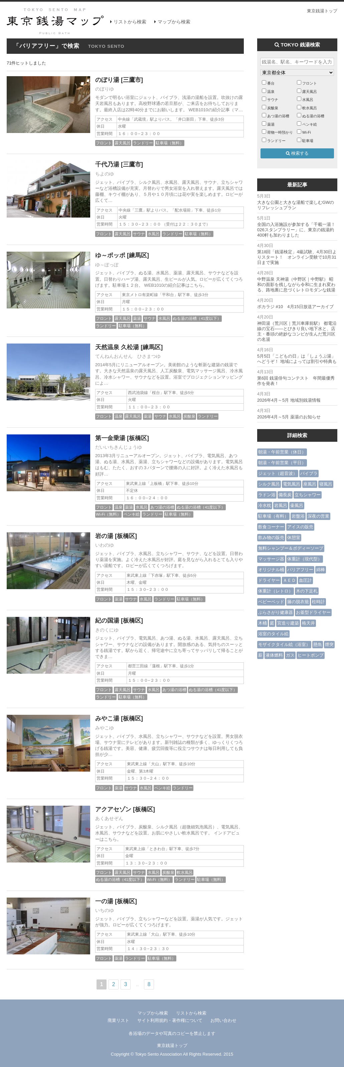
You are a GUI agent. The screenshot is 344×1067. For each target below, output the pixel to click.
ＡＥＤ (289, 580)
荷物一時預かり (280, 132)
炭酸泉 (189, 416)
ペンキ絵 (132, 514)
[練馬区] (138, 255)
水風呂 (154, 234)
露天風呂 (123, 143)
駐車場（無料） (170, 143)
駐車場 (307, 141)
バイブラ (309, 473)
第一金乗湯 (110, 438)
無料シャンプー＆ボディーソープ (290, 548)
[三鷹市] (132, 80)
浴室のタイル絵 (273, 633)
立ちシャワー (308, 494)
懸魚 (317, 644)
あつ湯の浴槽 (162, 507)
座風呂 (309, 484)
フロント (104, 143)
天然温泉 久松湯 (117, 347)
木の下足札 (307, 590)
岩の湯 (104, 536)
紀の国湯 (107, 620)
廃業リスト (118, 1020)
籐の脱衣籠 (298, 601)
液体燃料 (274, 655)
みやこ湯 (107, 718)
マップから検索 (174, 21)
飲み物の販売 (271, 537)
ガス (290, 655)
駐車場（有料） (273, 516)
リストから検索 (130, 21)
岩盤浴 (298, 516)
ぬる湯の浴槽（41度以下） (197, 318)
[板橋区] (138, 438)
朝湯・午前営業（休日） (282, 451)
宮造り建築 (288, 623)
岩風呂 (280, 505)
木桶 (262, 623)
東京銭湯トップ (322, 10)
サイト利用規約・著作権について (169, 1020)
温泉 (119, 416)
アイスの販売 (300, 526)
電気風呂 (291, 484)
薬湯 (137, 318)
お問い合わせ (223, 1020)
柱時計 (318, 601)
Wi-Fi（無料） (108, 514)
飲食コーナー (271, 526)
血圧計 (305, 580)
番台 (271, 83)
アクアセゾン (113, 809)
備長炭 (285, 494)
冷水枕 (264, 505)
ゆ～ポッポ (110, 255)
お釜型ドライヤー (313, 612)
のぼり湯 (107, 80)
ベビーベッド (271, 601)
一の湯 (104, 901)
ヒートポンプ (311, 655)
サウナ (139, 234)
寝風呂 (325, 484)
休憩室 (293, 537)
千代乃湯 (107, 164)
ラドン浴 (267, 494)
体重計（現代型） (304, 558)
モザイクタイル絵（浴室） (284, 644)
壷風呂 (296, 505)
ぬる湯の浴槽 (313, 116)
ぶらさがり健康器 (275, 612)
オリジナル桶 (271, 569)
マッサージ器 (271, 558)
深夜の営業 (318, 516)
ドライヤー (269, 580)
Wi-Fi (306, 132)
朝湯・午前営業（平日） (282, 462)
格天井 (308, 623)
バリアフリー (300, 569)
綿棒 (320, 569)
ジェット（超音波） (277, 473)
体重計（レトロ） (275, 590)
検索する (297, 153)
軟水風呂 (185, 872)
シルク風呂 (269, 484)
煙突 (329, 644)
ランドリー (143, 143)
